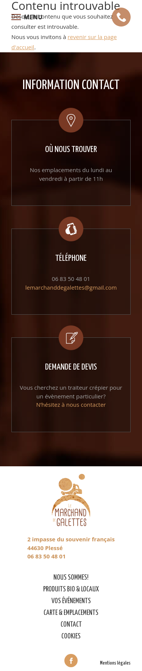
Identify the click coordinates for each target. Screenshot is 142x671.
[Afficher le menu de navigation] (26, 17)
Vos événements (71, 601)
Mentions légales (115, 663)
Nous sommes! (71, 577)
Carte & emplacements (71, 613)
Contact (71, 624)
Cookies (71, 636)
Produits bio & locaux (71, 589)
